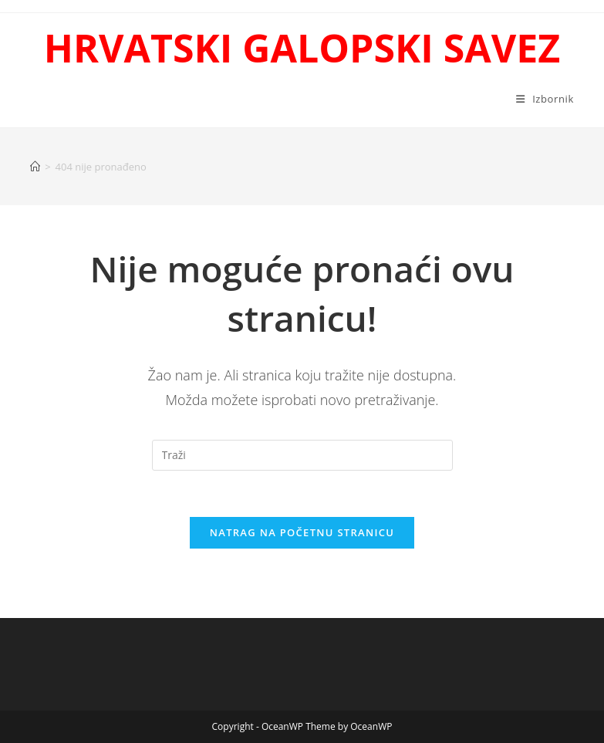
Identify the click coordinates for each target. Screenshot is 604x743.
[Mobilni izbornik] (545, 98)
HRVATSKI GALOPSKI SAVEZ (302, 48)
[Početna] (35, 167)
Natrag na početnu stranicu (302, 532)
